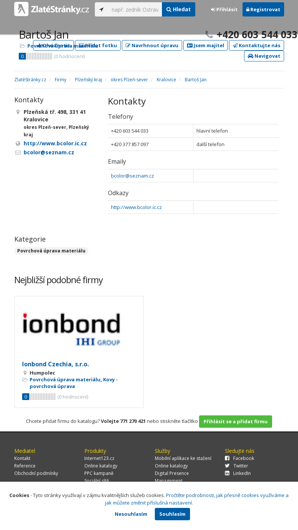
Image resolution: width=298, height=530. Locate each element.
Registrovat (263, 9)
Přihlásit (224, 9)
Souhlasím (172, 514)
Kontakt (22, 458)
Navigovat (264, 55)
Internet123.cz (99, 458)
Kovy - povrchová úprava (74, 383)
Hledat (178, 9)
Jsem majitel (205, 45)
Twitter (236, 466)
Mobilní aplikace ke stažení (183, 458)
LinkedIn (238, 473)
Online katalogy (100, 466)
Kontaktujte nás (256, 45)
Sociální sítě (96, 481)
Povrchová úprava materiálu (62, 45)
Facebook (239, 458)
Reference (25, 466)
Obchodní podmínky (36, 473)
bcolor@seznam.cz (132, 175)
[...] (135, 9)
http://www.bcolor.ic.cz (136, 207)
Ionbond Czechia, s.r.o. (55, 364)
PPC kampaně (99, 473)
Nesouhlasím (131, 514)
